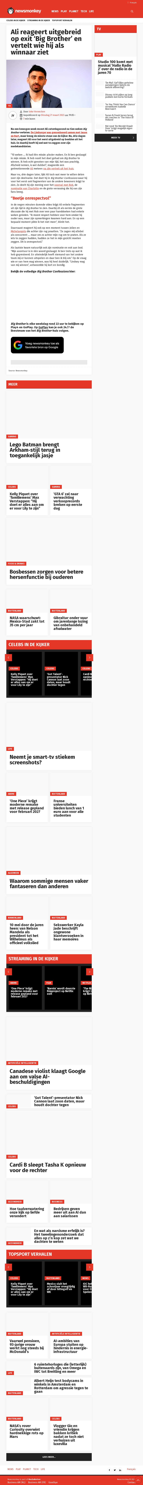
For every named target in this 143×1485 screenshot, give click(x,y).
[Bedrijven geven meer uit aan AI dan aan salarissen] (71, 1187)
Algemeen (13, 868)
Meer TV (123, 138)
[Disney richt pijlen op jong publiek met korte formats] (100, 94)
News (55, 11)
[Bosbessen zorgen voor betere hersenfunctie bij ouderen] (49, 537)
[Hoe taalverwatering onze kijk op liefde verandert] (27, 1187)
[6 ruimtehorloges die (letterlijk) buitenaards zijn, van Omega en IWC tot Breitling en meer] (18, 1363)
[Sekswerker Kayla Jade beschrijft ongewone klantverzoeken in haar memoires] (71, 903)
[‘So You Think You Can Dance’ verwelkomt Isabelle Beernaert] (100, 105)
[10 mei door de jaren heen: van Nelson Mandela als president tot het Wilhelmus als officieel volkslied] (27, 903)
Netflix (86, 978)
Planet (73, 11)
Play (64, 11)
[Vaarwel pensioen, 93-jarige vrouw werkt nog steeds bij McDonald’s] (27, 1319)
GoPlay (43, 327)
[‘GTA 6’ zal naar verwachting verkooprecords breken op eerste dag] (71, 472)
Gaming (12, 431)
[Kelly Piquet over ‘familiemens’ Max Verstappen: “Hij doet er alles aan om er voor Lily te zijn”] (27, 472)
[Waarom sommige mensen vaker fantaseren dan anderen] (49, 846)
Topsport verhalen (62, 20)
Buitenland (14, 606)
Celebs (12, 482)
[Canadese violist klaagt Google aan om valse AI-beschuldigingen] (49, 1036)
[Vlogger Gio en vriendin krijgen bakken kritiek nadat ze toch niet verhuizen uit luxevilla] (71, 1404)
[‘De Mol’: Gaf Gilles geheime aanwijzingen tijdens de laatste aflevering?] (100, 83)
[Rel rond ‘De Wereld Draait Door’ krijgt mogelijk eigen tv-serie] (100, 126)
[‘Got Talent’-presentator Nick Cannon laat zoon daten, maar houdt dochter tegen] (18, 1096)
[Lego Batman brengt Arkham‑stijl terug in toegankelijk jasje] (49, 410)
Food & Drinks (16, 558)
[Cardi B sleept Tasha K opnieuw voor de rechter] (49, 1130)
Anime (11, 789)
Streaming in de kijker (38, 20)
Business (57, 1197)
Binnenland (14, 913)
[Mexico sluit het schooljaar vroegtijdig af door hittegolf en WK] (61, 1266)
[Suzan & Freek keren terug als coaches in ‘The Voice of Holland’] (100, 115)
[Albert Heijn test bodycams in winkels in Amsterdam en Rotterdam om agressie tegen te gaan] (18, 1379)
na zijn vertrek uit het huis (58, 168)
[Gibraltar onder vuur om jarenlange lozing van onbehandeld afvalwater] (71, 596)
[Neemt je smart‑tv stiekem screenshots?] (49, 722)
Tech (84, 11)
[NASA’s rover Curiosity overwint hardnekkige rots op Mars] (27, 1404)
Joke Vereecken (37, 111)
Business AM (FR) (37, 1477)
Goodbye (53, 1477)
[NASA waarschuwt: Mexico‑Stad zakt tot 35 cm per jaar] (27, 596)
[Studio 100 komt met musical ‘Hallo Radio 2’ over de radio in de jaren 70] (116, 45)
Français (133, 3)
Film (48, 978)
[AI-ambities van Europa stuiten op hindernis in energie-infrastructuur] (71, 1319)
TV (9, 105)
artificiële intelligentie (22, 1058)
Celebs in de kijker (15, 20)
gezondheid (15, 1197)
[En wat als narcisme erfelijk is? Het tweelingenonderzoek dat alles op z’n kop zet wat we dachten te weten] (18, 1229)
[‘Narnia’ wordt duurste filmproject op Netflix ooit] (61, 970)
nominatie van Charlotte (25, 188)
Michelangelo (18, 231)
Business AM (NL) (16, 1477)
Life (91, 11)
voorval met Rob (63, 185)
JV (13, 115)
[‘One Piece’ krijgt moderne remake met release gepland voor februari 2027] (27, 779)
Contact (132, 1477)
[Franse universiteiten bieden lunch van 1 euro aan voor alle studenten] (71, 779)
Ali (31, 168)
